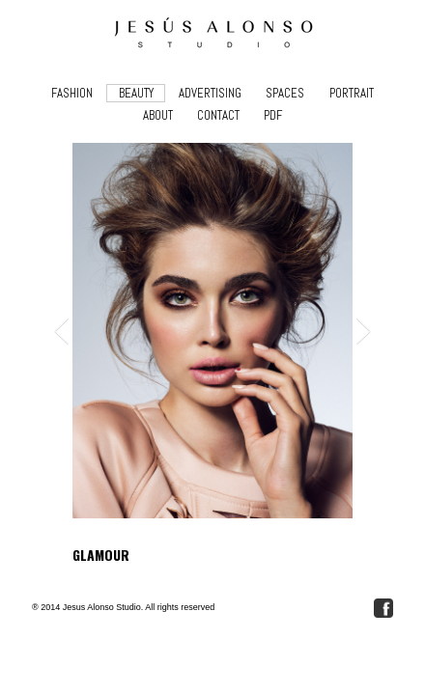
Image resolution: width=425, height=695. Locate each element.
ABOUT (158, 115)
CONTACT (218, 115)
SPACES (285, 93)
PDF (273, 115)
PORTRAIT (351, 93)
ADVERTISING (210, 93)
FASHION (72, 93)
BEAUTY (136, 93)
